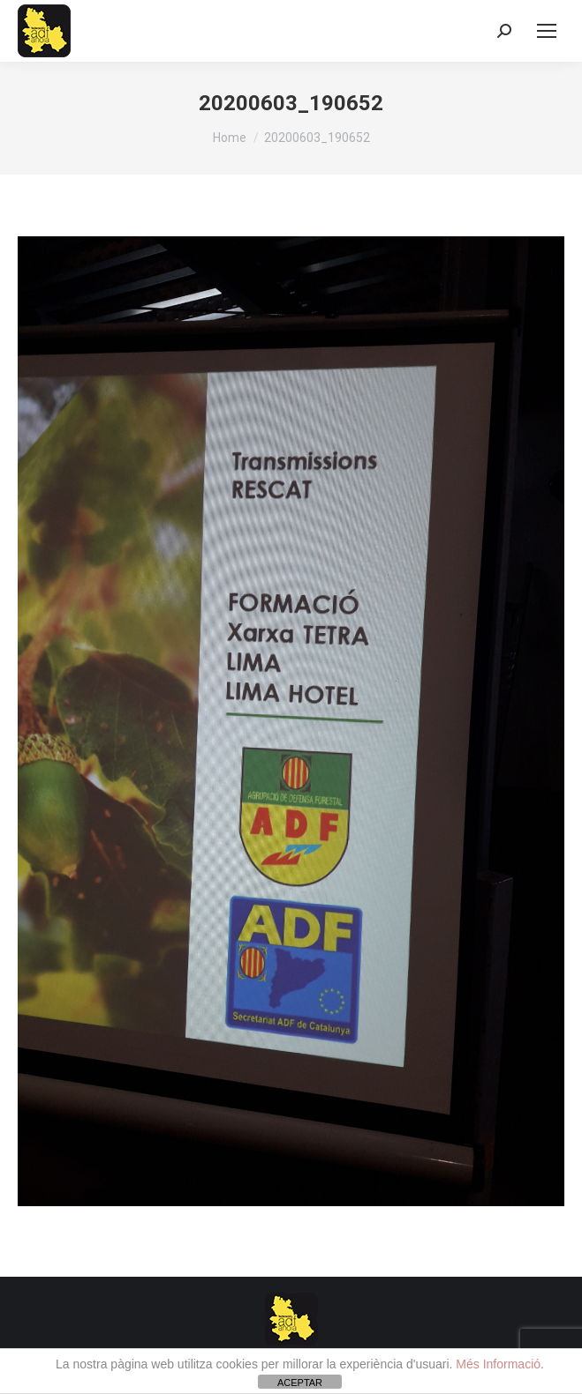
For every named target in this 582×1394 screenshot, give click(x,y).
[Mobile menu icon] (546, 30)
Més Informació (498, 1364)
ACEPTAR (299, 1382)
